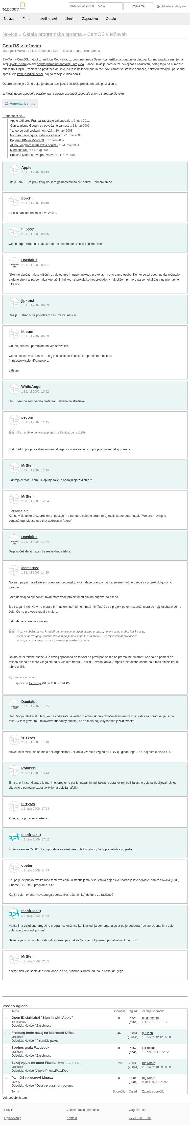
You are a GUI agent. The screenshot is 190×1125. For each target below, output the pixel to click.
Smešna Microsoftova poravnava (32, 155)
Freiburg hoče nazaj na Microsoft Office (43, 1033)
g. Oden (147, 1033)
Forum (27, 19)
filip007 (27, 229)
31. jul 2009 (38, 51)
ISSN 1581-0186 (140, 1118)
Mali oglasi (48, 19)
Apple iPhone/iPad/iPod (52, 1070)
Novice (9, 19)
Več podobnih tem (14, 1097)
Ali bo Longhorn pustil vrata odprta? (34, 145)
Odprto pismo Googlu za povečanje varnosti (40, 125)
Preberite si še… (13, 116)
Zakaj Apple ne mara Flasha (34, 1063)
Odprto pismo (11, 84)
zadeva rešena (37, 818)
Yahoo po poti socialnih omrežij (31, 130)
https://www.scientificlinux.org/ (29, 360)
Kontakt (72, 1118)
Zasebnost (43, 1025)
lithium (27, 331)
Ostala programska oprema (81, 51)
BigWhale (148, 1063)
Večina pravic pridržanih (83, 1110)
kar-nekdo (149, 1048)
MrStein (28, 465)
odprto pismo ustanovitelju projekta (60, 64)
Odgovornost (137, 1110)
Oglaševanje (12, 1118)
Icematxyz (30, 568)
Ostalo (111, 19)
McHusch (17, 1036)
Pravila (9, 1110)
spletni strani (17, 64)
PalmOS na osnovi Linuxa (32, 1077)
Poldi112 (28, 768)
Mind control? (19, 150)
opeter (26, 865)
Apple (26, 168)
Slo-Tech (8, 59)
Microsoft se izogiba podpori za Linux (35, 135)
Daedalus (29, 260)
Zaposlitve (90, 19)
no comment (150, 1018)
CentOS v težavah (21, 45)
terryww (28, 737)
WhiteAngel (31, 387)
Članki (69, 19)
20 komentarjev (16, 103)
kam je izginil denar (30, 74)
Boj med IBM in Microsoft (27, 140)
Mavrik (16, 1081)
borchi (26, 198)
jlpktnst (27, 301)
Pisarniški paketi (47, 1040)
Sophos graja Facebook (30, 1047)
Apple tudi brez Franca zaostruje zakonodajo (40, 120)
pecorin (27, 417)
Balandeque (19, 1021)
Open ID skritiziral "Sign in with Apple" (42, 1017)
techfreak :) (31, 835)
